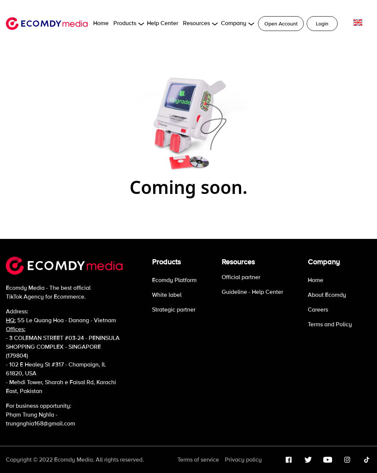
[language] (357, 22)
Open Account (280, 24)
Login (322, 24)
